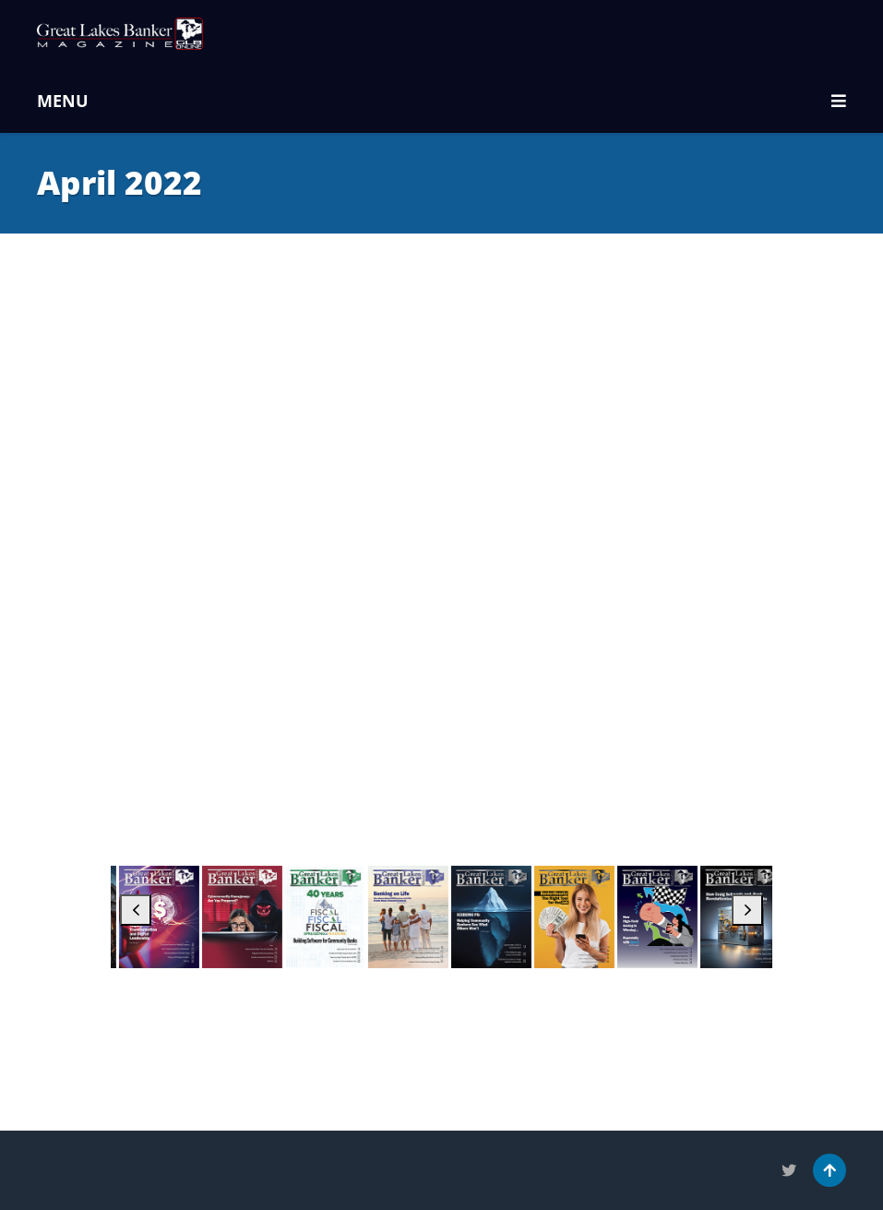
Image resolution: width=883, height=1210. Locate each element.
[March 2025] (662, 917)
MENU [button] (441, 101)
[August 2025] (247, 917)
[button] (135, 910)
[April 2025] (579, 917)
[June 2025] (413, 917)
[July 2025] (330, 917)
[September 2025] (164, 917)
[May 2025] (496, 917)
